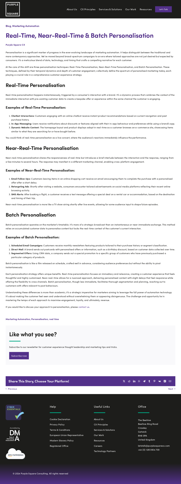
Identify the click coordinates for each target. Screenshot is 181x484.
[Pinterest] (154, 381)
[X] (124, 381)
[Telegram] (144, 381)
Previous (12, 388)
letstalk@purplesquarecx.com (154, 445)
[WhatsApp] (139, 381)
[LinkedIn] (134, 381)
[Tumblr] (149, 381)
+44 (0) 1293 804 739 (148, 449)
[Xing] (164, 381)
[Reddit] (129, 381)
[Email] (170, 381)
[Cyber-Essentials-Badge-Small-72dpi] (15, 405)
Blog (8, 26)
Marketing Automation (25, 26)
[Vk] (159, 381)
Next (170, 388)
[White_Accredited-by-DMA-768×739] (13, 428)
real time (54, 319)
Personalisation (39, 319)
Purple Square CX (15, 44)
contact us (83, 306)
